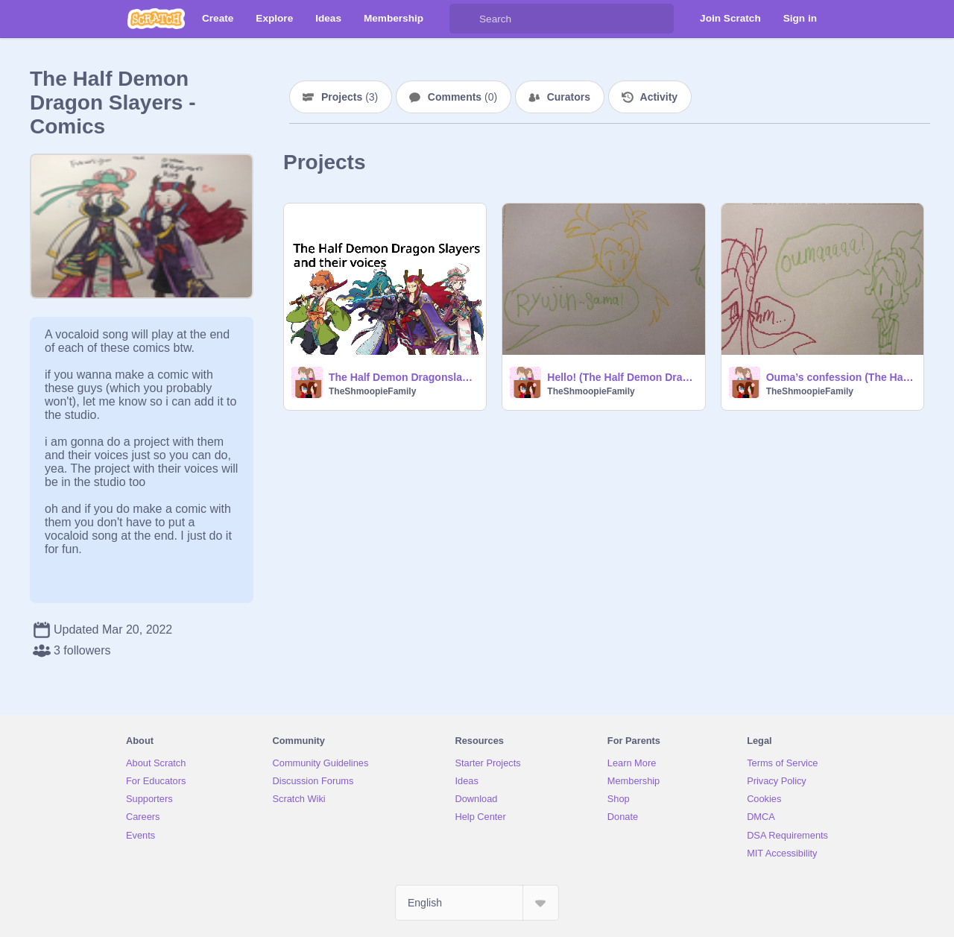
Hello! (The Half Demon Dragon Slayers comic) (621, 377)
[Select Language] (477, 903)
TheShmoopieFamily (372, 391)
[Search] (464, 19)
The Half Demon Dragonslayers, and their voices (403, 377)
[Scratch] (156, 18)
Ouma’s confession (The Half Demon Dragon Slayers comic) (840, 377)
